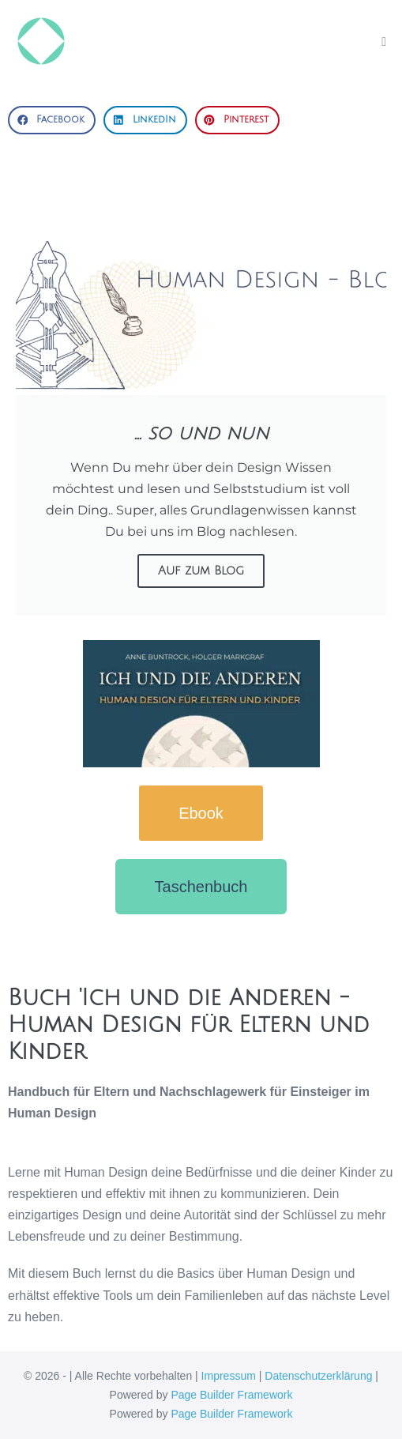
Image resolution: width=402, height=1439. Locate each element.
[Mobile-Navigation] (383, 42)
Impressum (228, 1375)
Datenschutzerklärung (318, 1375)
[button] (52, 120)
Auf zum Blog (201, 570)
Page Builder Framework (231, 1394)
